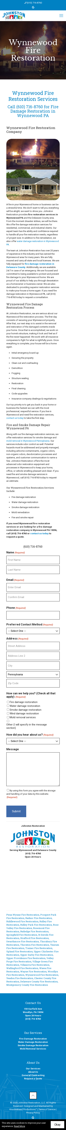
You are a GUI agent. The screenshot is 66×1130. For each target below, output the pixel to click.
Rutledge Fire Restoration (34, 931)
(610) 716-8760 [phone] (34, 2)
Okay (57, 1124)
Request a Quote (33, 1078)
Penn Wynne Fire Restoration (22, 914)
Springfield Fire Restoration (21, 934)
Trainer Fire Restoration (38, 948)
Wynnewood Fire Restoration (41, 974)
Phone (16, 608)
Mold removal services (23, 717)
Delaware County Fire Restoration (39, 981)
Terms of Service (47, 1109)
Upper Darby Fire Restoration (36, 954)
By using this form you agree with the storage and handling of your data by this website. (30, 794)
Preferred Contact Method (29, 624)
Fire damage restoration (23, 702)
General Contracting (33, 1075)
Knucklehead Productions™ (23, 1109)
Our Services (33, 1068)
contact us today (14, 418)
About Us (33, 1072)
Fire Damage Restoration (33, 1038)
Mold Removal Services (33, 1048)
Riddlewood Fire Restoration (22, 921)
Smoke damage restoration (25, 709)
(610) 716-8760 (29, 106)
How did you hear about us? (30, 735)
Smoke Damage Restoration (33, 1045)
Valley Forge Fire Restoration (30, 960)
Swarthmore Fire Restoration (22, 941)
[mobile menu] (61, 16)
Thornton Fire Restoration (34, 944)
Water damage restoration (25, 706)
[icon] (33, 7)
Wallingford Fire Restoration (22, 968)
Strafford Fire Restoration (34, 938)
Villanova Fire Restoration (34, 964)
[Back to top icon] (33, 1095)
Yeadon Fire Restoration (19, 978)
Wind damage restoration (24, 713)
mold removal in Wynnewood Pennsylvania (27, 441)
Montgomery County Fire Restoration (27, 984)
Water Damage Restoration (33, 1042)
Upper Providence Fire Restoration (25, 958)
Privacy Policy (33, 1112)
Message (12, 749)
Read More (19, 1126)
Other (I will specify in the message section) (26, 726)
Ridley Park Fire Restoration (36, 924)
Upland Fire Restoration (19, 951)
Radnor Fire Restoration (38, 918)
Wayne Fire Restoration (33, 971)
